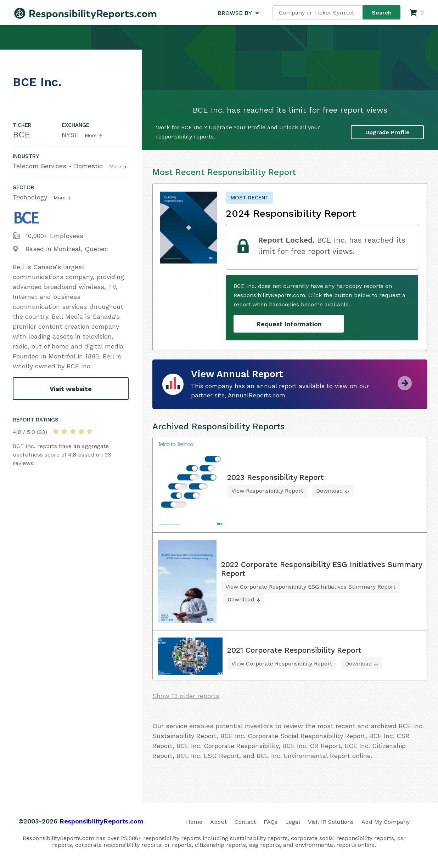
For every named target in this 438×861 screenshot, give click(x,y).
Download (329, 490)
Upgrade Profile (387, 132)
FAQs (270, 821)
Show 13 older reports (185, 695)
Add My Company (385, 821)
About (218, 821)
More (91, 135)
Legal (292, 821)
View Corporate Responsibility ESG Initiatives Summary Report (310, 586)
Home (194, 821)
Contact (245, 821)
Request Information (289, 324)
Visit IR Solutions (331, 821)
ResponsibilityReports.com (102, 821)
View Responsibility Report (267, 490)
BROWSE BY (235, 13)
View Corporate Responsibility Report (281, 663)
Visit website (71, 388)
